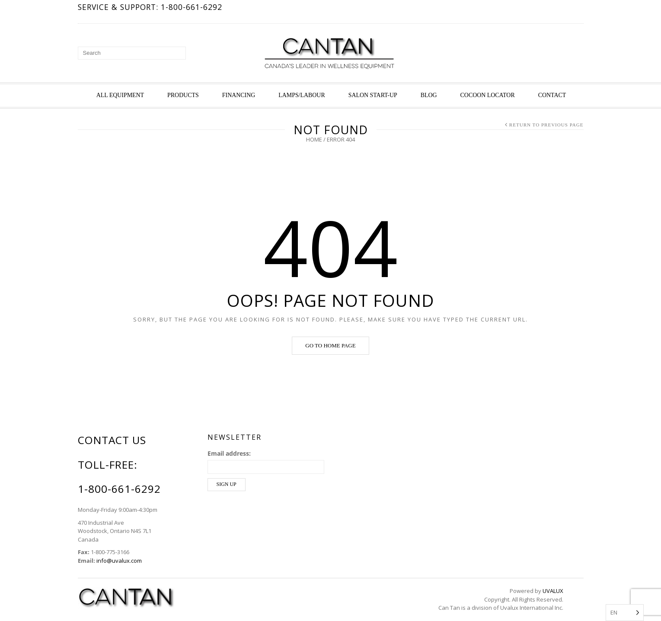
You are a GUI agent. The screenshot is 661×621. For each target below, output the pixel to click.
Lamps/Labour (301, 95)
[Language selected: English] (625, 612)
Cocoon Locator (487, 95)
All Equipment (120, 95)
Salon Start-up (372, 95)
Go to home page (330, 345)
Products (183, 95)
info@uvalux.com (119, 560)
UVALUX (553, 591)
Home (314, 139)
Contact (552, 95)
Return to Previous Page (546, 124)
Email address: (229, 453)
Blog (429, 95)
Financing (238, 95)
